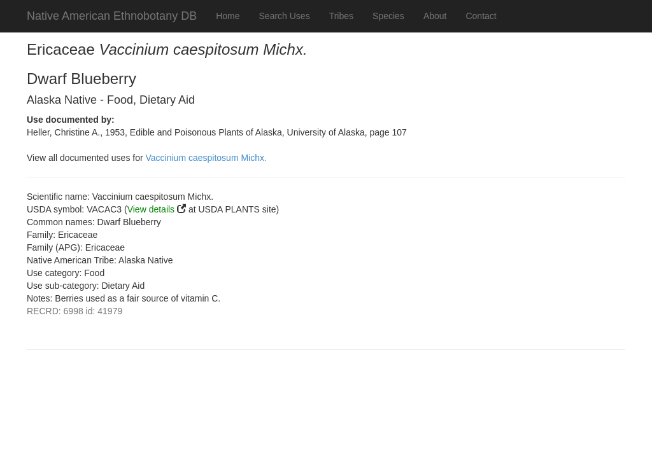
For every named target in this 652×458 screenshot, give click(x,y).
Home (227, 16)
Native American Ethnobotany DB (112, 16)
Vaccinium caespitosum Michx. (206, 158)
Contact (480, 16)
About (435, 16)
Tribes (341, 16)
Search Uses (284, 16)
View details (150, 209)
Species (388, 16)
